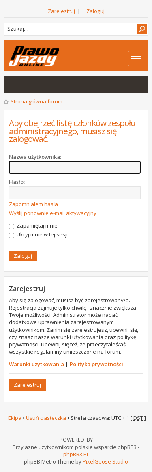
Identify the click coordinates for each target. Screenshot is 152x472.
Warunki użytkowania (36, 364)
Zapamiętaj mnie (33, 225)
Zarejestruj (61, 11)
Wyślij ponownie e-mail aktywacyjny (52, 213)
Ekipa (14, 417)
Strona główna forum (36, 101)
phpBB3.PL (76, 454)
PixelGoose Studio (105, 461)
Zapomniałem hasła (33, 204)
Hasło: (17, 181)
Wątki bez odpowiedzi (14, 84)
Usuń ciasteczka (46, 417)
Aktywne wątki (30, 84)
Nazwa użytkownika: (35, 156)
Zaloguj (95, 11)
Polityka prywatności (96, 364)
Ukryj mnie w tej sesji (38, 234)
